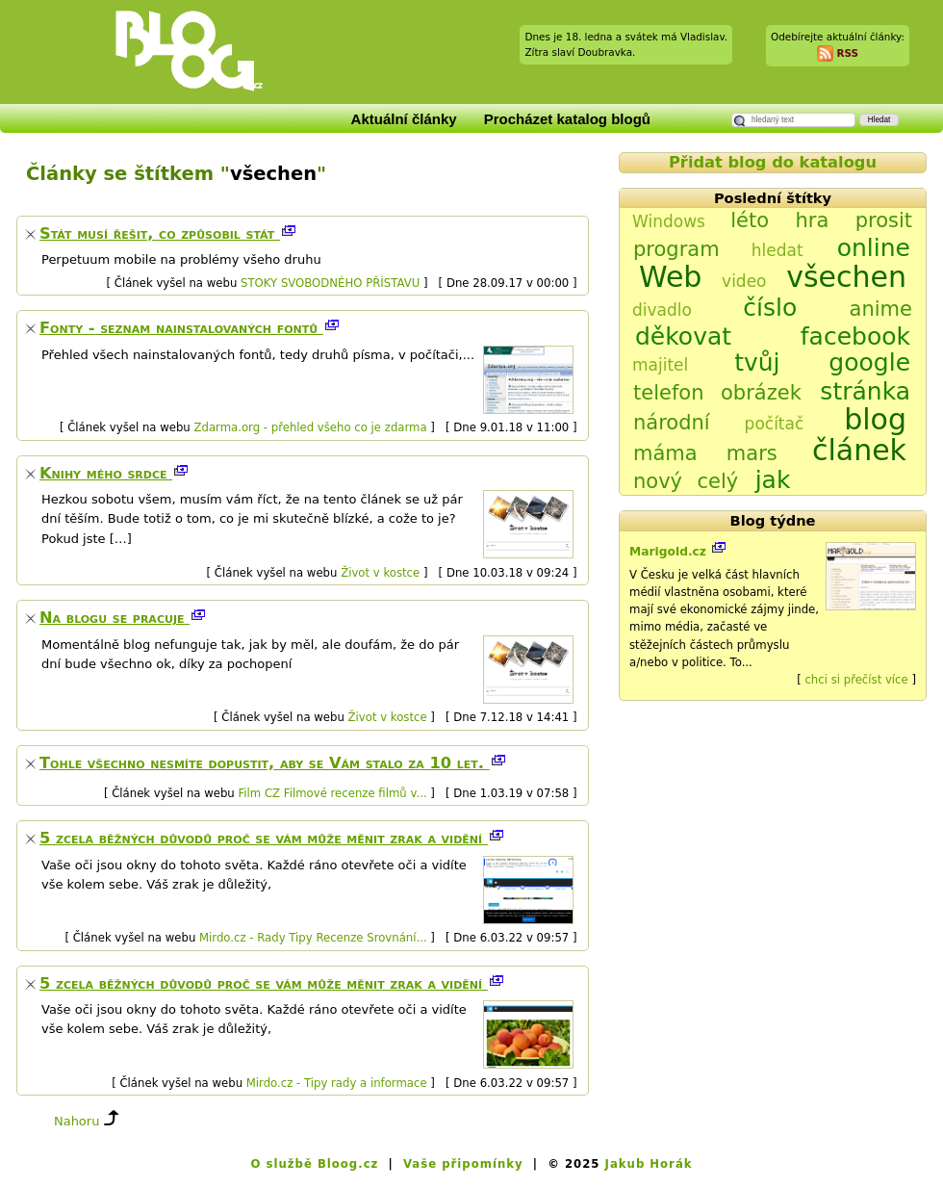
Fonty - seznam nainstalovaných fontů (181, 328)
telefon (668, 392)
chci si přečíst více (855, 679)
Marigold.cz (669, 551)
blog (875, 419)
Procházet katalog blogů (567, 119)
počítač (774, 423)
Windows (668, 221)
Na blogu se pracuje (114, 617)
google (869, 362)
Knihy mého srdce (105, 473)
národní (671, 422)
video (744, 281)
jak (773, 480)
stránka (865, 391)
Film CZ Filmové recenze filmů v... (332, 793)
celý (717, 481)
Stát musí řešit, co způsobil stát (159, 233)
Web (670, 277)
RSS (847, 52)
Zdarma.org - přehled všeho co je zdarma (309, 427)
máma (665, 453)
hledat (777, 250)
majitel (660, 364)
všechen (846, 277)
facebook (855, 336)
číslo (770, 308)
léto (749, 220)
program (676, 249)
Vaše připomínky (463, 1164)
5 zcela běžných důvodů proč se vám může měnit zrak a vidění (263, 838)
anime (881, 309)
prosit (883, 220)
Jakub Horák (649, 1164)
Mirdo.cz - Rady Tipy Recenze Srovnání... (313, 937)
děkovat (683, 336)
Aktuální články (404, 119)
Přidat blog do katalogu (773, 162)
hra (811, 220)
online (873, 248)
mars (751, 453)
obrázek (761, 392)
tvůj (756, 362)
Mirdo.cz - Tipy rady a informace (336, 1083)
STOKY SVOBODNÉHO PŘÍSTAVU (330, 283)
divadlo (662, 310)
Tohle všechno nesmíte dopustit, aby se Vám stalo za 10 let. (264, 763)
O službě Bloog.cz (314, 1164)
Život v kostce (380, 573)
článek (859, 450)
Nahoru (76, 1121)
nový (657, 481)
